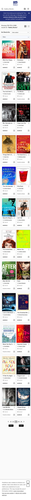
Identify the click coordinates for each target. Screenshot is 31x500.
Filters (4, 37)
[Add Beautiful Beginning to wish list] (14, 225)
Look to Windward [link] (8, 312)
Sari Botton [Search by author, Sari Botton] (6, 346)
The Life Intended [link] (8, 186)
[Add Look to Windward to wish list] (14, 320)
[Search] (2, 9)
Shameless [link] (20, 60)
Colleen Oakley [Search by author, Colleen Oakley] (22, 251)
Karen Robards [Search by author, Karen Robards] (22, 62)
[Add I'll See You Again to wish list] (14, 383)
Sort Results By (5, 32)
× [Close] (28, 484)
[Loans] (24, 9)
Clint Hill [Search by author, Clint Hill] (6, 125)
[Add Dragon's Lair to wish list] (29, 383)
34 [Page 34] (19, 422)
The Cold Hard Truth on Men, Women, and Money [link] (8, 91)
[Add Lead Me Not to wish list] (14, 415)
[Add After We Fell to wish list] (14, 289)
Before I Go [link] (20, 249)
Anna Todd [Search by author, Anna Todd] (6, 62)
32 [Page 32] (13, 422)
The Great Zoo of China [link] (22, 155)
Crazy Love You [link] (21, 123)
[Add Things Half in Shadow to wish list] (14, 162)
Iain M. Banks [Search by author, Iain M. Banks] (7, 314)
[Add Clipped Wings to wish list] (29, 415)
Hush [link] (18, 281)
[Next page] (24, 422)
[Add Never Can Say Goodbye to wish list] (14, 352)
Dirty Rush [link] (20, 186)
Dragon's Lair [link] (21, 376)
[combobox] (12, 9)
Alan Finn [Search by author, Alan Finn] (6, 157)
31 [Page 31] (10, 422)
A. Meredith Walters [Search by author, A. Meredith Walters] (8, 409)
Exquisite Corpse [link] (22, 344)
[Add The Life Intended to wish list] (14, 194)
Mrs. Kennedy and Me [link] (8, 123)
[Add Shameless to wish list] (29, 68)
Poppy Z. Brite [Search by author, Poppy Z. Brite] (22, 346)
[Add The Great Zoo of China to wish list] (29, 162)
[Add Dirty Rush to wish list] (29, 194)
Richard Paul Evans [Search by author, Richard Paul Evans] (23, 314)
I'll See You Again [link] (8, 376)
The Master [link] (20, 91)
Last (21, 425)
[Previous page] (8, 422)
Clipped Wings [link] (21, 407)
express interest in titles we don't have (14, 17)
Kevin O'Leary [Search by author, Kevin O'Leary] (7, 93)
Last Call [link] (19, 218)
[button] (25, 27)
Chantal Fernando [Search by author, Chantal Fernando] (23, 378)
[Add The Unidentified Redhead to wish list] (14, 257)
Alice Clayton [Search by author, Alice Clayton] (22, 220)
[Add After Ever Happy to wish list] (14, 68)
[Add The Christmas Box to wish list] (29, 320)
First (11, 425)
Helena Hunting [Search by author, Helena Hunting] (22, 409)
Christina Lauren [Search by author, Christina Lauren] (8, 220)
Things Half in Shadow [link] (8, 155)
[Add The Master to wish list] (29, 99)
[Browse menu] (28, 9)
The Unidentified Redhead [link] (8, 249)
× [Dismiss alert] (29, 13)
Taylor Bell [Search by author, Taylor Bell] (21, 188)
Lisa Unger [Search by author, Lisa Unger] (21, 125)
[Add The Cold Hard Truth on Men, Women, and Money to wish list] (14, 99)
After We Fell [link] (6, 281)
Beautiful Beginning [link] (8, 218)
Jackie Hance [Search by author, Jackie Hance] (7, 378)
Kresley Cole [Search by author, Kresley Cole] (21, 93)
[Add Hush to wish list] (29, 289)
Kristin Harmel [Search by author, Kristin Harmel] (7, 188)
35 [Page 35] (21, 422)
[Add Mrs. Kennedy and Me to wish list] (14, 131)
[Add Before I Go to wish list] (29, 257)
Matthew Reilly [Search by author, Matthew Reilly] (22, 157)
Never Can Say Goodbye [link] (8, 344)
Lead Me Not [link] (6, 407)
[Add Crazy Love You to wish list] (29, 131)
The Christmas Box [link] (22, 312)
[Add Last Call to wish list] (29, 225)
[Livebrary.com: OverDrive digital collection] (15, 3)
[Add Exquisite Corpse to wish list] (29, 352)
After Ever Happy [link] (7, 60)
